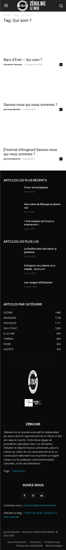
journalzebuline (12, 109)
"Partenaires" (18, 471)
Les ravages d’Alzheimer (38, 282)
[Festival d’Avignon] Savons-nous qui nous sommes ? (30, 152)
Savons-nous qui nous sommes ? (30, 105)
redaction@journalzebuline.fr (40, 505)
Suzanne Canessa (13, 64)
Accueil (7, 15)
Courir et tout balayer (36, 187)
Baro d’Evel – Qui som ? (23, 60)
